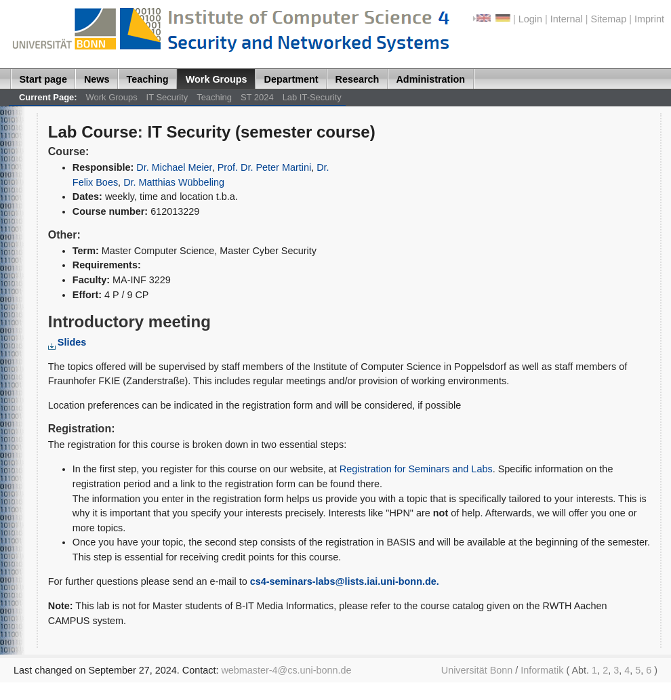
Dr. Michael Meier (173, 167)
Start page (43, 79)
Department (291, 79)
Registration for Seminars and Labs (416, 469)
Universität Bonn (477, 670)
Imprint (649, 19)
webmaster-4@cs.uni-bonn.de (286, 670)
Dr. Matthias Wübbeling (173, 182)
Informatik (542, 670)
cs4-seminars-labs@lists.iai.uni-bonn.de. (344, 581)
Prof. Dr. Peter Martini (265, 167)
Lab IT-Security (312, 97)
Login (530, 19)
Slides (67, 342)
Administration (430, 79)
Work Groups (216, 79)
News (97, 79)
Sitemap (608, 19)
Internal (566, 19)
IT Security (167, 97)
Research (358, 79)
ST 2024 (257, 97)
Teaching (148, 79)
